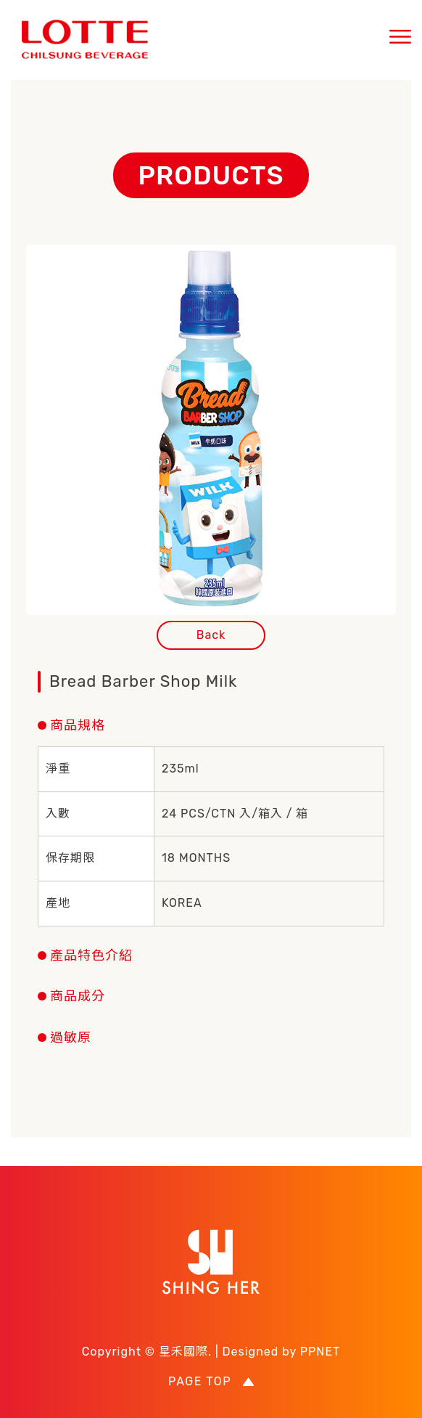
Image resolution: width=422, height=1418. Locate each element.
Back (211, 635)
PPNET (320, 1351)
